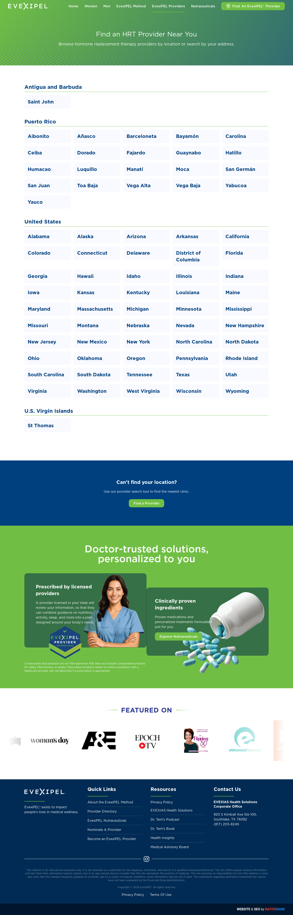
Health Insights (162, 838)
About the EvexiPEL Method (110, 802)
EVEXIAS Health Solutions (171, 810)
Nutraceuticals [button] (203, 6)
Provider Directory (102, 811)
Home (73, 6)
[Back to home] (28, 6)
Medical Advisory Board (170, 847)
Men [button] (106, 6)
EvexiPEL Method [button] (131, 6)
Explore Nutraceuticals (179, 636)
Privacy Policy (162, 802)
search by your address (210, 44)
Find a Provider (146, 503)
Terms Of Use (160, 894)
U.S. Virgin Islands (48, 411)
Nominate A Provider (104, 829)
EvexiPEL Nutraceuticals (106, 820)
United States (42, 221)
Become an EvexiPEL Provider (111, 839)
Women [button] (90, 6)
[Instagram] (146, 858)
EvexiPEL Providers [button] (168, 6)
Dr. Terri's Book (163, 828)
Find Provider (253, 6)
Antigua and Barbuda (53, 87)
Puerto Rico (40, 121)
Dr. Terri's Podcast (165, 819)
